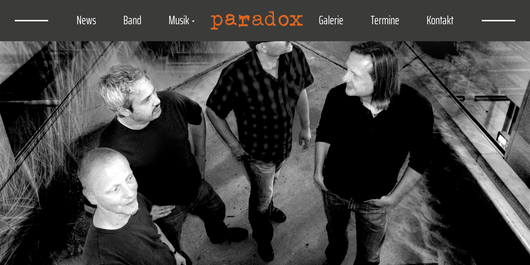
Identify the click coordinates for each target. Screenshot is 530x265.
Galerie (331, 20)
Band (132, 20)
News (86, 20)
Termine (385, 20)
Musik (182, 20)
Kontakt (440, 20)
